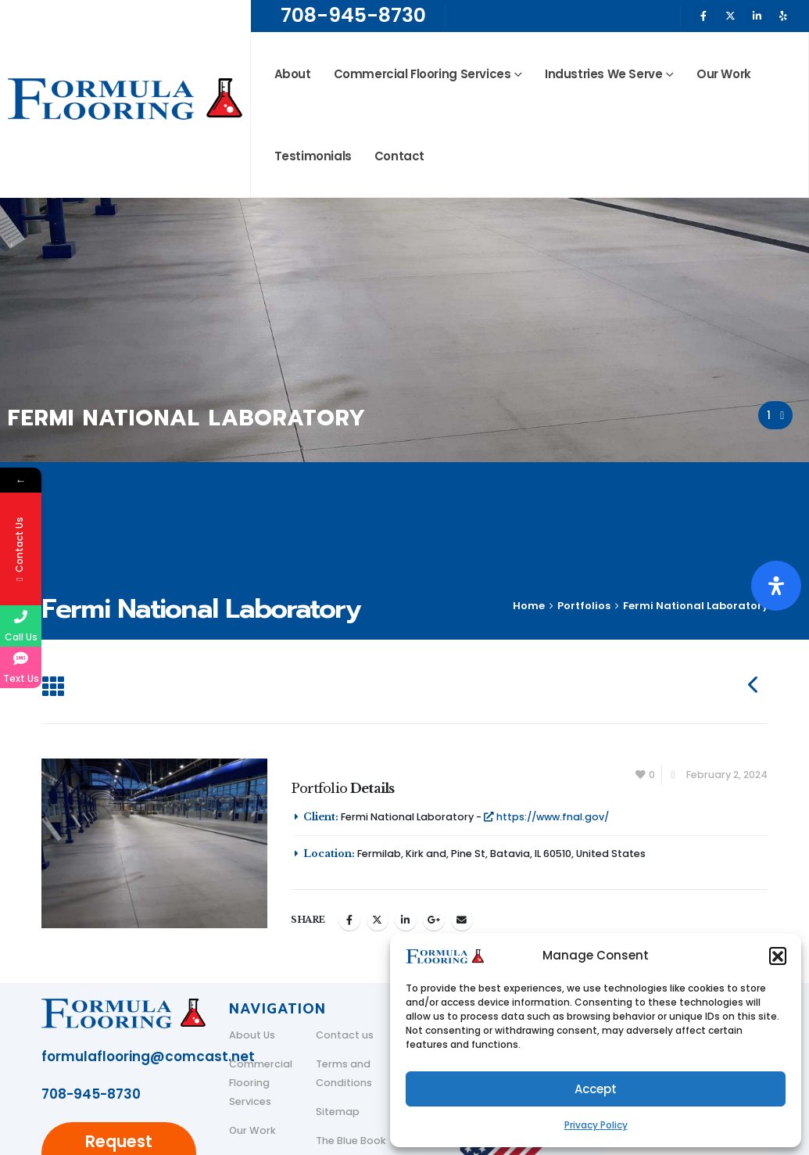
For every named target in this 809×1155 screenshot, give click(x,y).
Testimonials (313, 156)
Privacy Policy (596, 1125)
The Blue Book (351, 1140)
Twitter (377, 920)
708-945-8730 (353, 15)
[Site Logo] (125, 99)
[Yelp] (783, 16)
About (292, 74)
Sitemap (338, 1111)
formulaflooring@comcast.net (148, 1056)
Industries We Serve (603, 74)
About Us (252, 1035)
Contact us (345, 1035)
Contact (399, 156)
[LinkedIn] (757, 16)
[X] (730, 16)
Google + (434, 920)
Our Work (723, 74)
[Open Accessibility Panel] (776, 586)
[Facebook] (703, 16)
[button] (778, 955)
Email (462, 920)
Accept (596, 1089)
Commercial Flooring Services (422, 74)
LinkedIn (406, 920)
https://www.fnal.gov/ (546, 816)
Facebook (349, 920)
